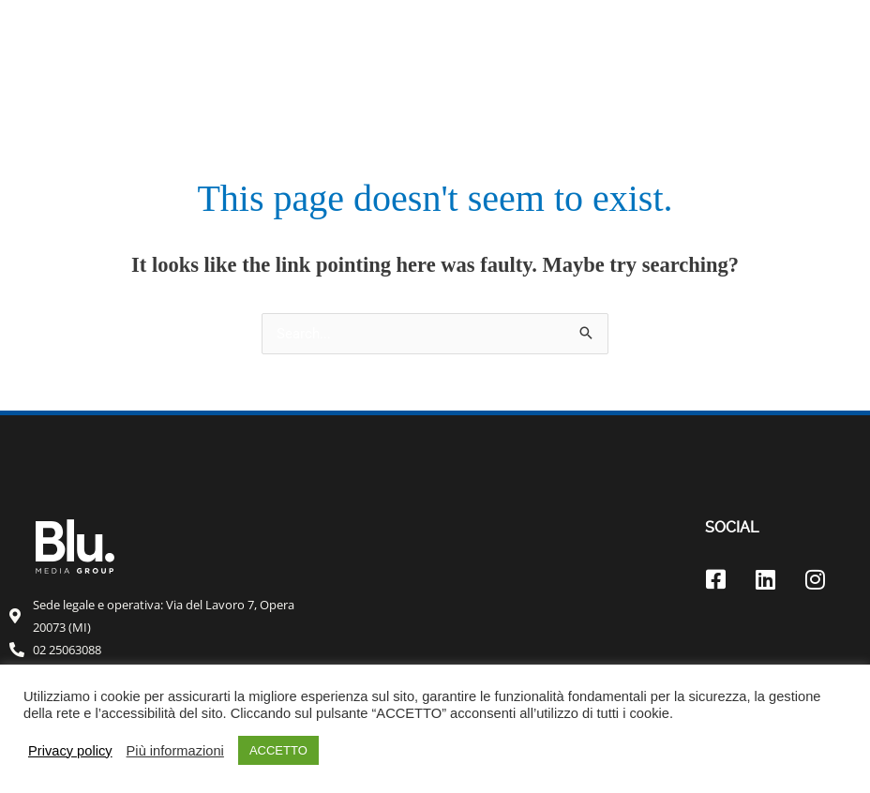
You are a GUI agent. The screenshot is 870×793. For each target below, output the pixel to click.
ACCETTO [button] (278, 750)
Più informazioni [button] (175, 750)
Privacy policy (70, 750)
